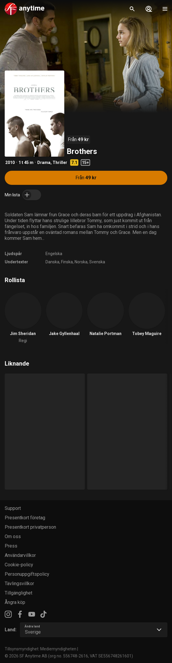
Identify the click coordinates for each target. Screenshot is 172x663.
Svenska (97, 261)
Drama (43, 162)
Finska (67, 261)
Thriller (60, 162)
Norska (81, 261)
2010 (10, 162)
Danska (52, 261)
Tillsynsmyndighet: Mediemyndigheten (40, 649)
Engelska (53, 253)
